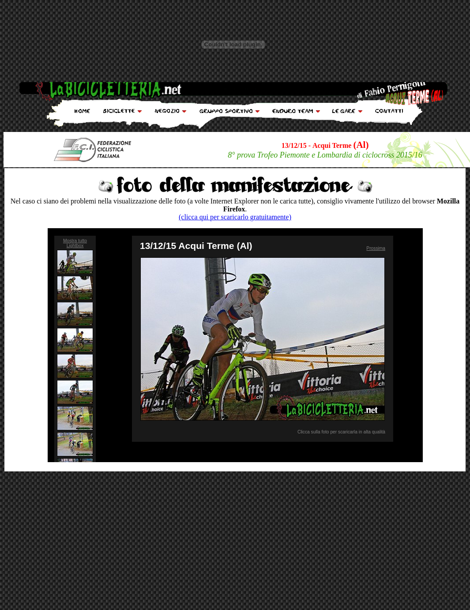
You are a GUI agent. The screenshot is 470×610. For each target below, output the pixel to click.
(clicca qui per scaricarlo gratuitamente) (235, 217)
